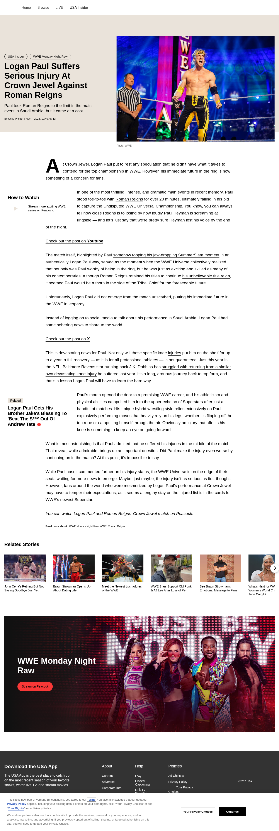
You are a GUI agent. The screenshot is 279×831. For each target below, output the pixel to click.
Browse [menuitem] (43, 7)
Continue (232, 811)
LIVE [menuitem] (59, 7)
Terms (91, 799)
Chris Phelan (15, 118)
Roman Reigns (129, 199)
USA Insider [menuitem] (79, 7)
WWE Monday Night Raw (84, 526)
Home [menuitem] (26, 7)
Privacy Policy (177, 782)
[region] (139, 812)
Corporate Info (111, 788)
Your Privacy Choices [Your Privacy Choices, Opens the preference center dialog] (198, 811)
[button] (274, 568)
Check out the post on (74, 241)
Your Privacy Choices (180, 789)
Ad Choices (176, 775)
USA (10, 7)
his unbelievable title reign (206, 276)
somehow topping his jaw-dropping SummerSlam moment (166, 255)
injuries (174, 353)
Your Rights (16, 808)
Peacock (47, 210)
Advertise (108, 782)
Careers (107, 775)
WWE (134, 171)
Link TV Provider (140, 791)
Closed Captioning (142, 782)
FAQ (138, 775)
